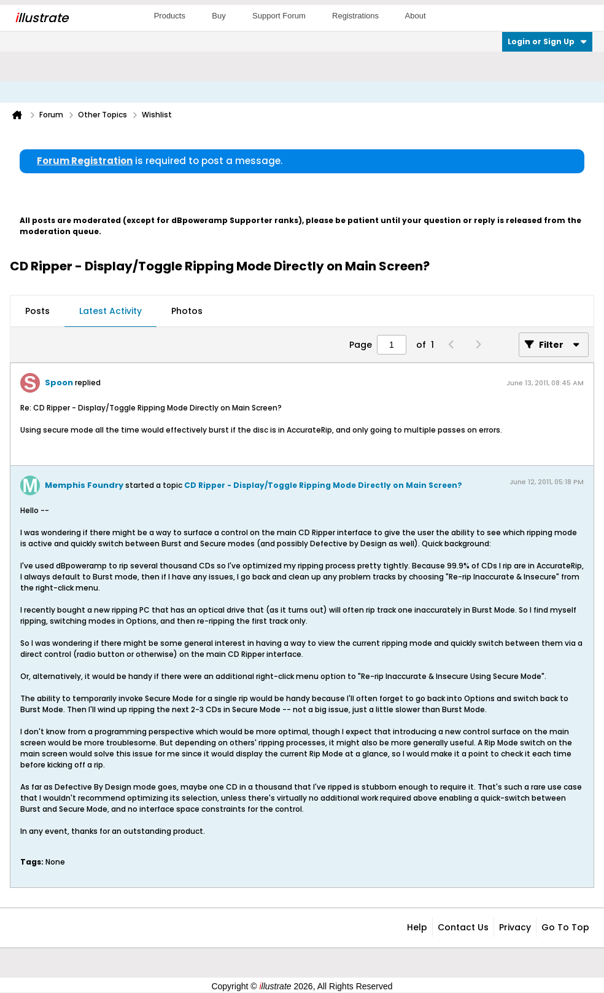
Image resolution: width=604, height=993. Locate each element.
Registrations (355, 15)
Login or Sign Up (547, 41)
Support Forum (279, 15)
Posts (37, 311)
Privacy (515, 927)
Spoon (59, 382)
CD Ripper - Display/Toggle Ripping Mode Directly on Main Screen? (323, 485)
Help (417, 927)
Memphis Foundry (84, 485)
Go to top (565, 927)
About (415, 15)
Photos (187, 311)
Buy (218, 15)
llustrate (41, 17)
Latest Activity (110, 311)
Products (169, 15)
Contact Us (463, 927)
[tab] (37, 312)
